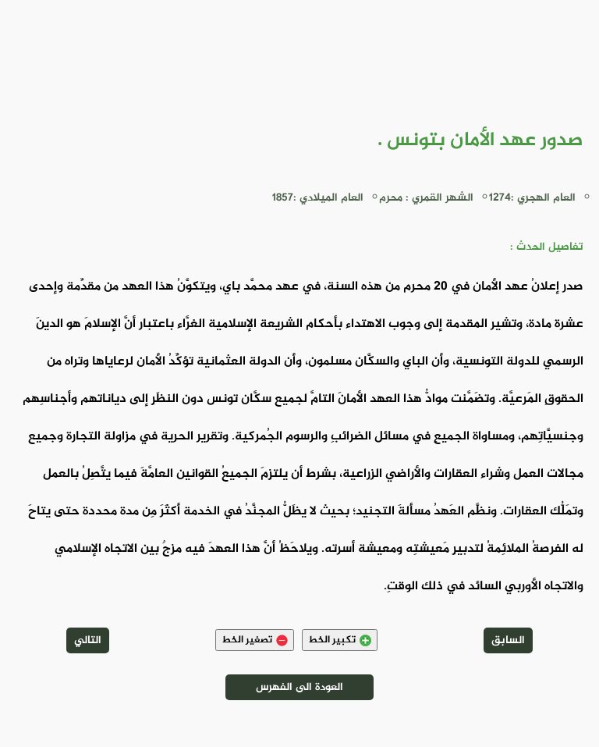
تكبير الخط (339, 640)
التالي (87, 640)
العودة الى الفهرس (299, 687)
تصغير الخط (255, 640)
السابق (508, 640)
